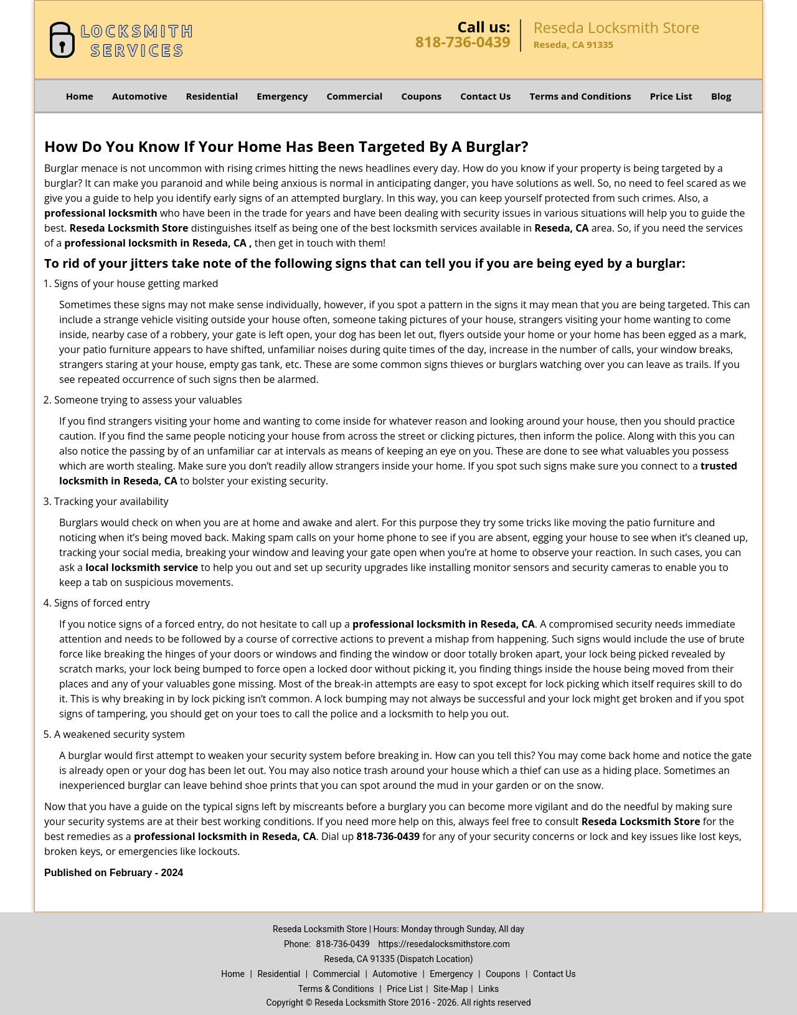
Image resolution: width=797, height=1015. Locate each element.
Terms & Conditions (336, 989)
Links (488, 989)
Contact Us (485, 96)
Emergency (282, 96)
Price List (671, 96)
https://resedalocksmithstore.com (444, 944)
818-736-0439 (463, 41)
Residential (212, 96)
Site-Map (450, 989)
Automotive (139, 96)
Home (79, 96)
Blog (721, 96)
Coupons (421, 96)
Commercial (355, 96)
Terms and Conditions (580, 96)
